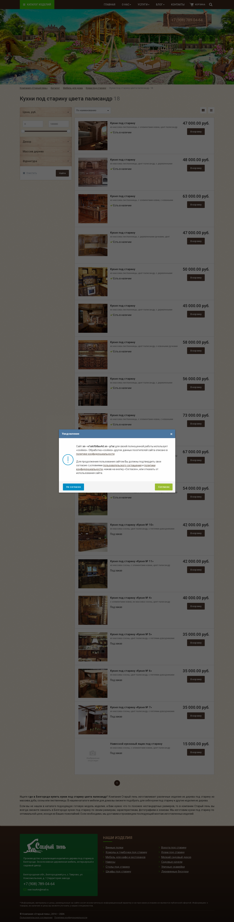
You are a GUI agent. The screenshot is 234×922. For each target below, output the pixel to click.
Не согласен (73, 487)
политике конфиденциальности (95, 453)
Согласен (163, 487)
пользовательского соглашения (122, 465)
